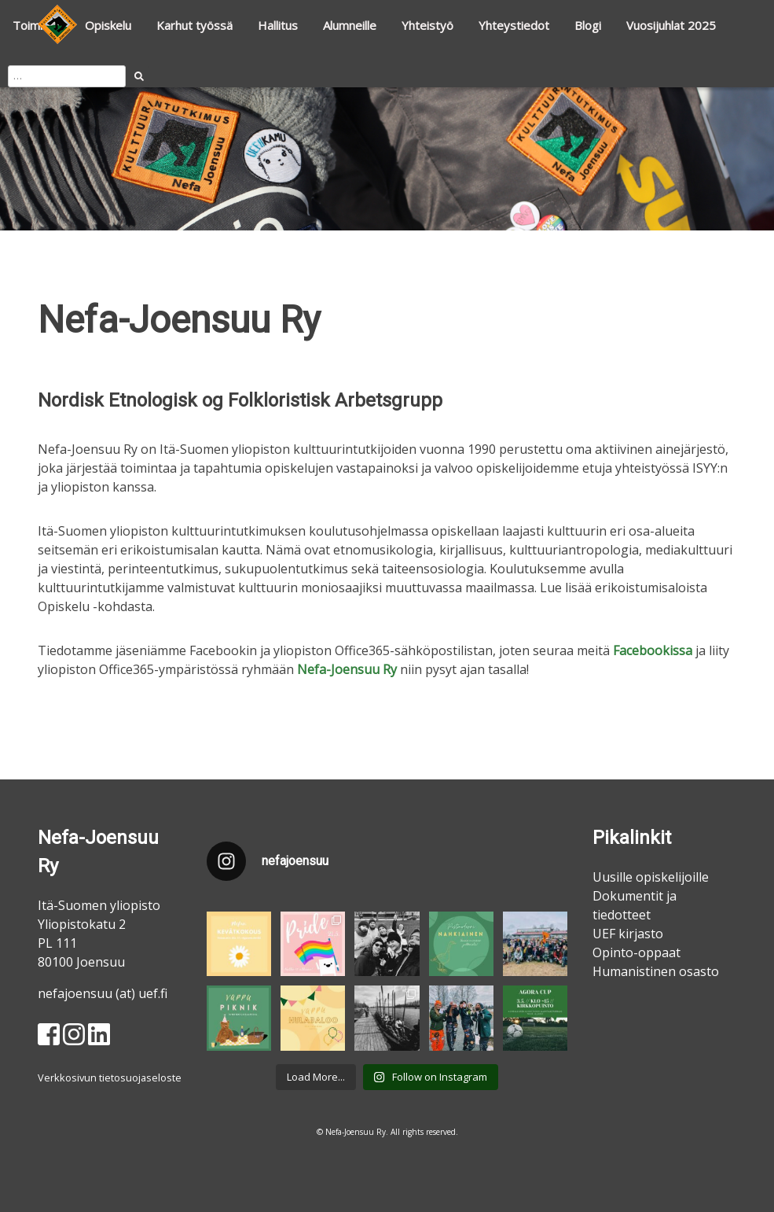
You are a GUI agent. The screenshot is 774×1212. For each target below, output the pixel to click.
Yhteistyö (427, 25)
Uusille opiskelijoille (650, 877)
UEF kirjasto (627, 933)
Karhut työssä (194, 25)
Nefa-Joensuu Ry (347, 669)
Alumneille (349, 25)
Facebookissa (652, 650)
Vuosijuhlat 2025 (671, 25)
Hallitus (278, 25)
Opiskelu (108, 25)
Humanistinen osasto (655, 971)
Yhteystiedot (514, 25)
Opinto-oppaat (636, 952)
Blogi (587, 25)
